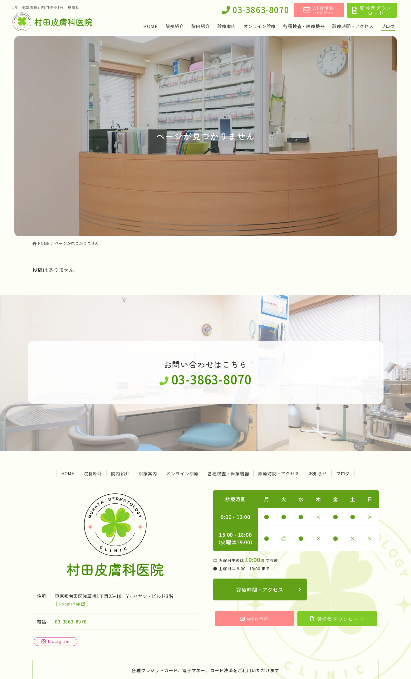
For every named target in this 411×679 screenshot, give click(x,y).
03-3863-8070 (255, 10)
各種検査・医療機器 (228, 473)
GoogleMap (72, 603)
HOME (68, 473)
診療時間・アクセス (278, 473)
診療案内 (148, 473)
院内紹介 (120, 473)
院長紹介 (93, 473)
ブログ (343, 473)
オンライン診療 (182, 473)
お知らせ (318, 473)
